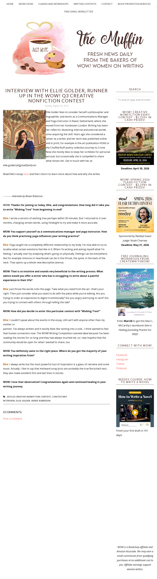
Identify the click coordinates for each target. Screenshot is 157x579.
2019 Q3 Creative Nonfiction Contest (29, 396)
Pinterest (121, 368)
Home (9, 3)
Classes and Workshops (53, 3)
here (26, 174)
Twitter (120, 364)
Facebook (121, 355)
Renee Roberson (40, 400)
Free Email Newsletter (78, 11)
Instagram (122, 359)
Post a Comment (12, 418)
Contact (107, 3)
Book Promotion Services (134, 3)
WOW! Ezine (26, 3)
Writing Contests (85, 3)
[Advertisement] (135, 491)
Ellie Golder (23, 400)
